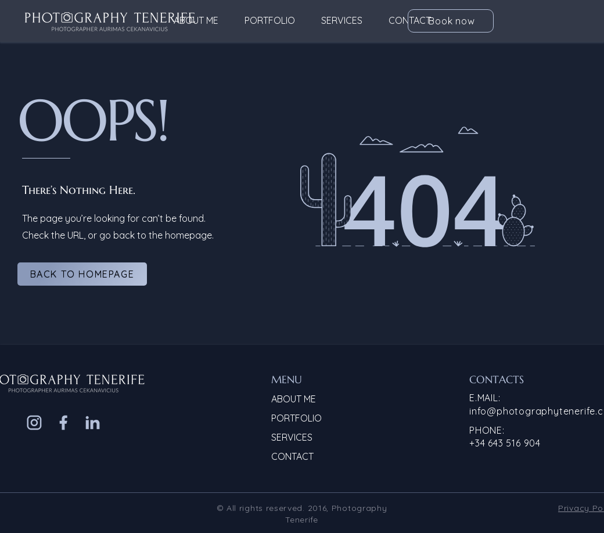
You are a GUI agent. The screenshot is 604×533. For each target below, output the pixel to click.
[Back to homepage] (82, 274)
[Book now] (451, 21)
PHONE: (487, 430)
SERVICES (291, 437)
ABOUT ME (293, 399)
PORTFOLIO (296, 418)
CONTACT (292, 456)
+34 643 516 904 (505, 443)
